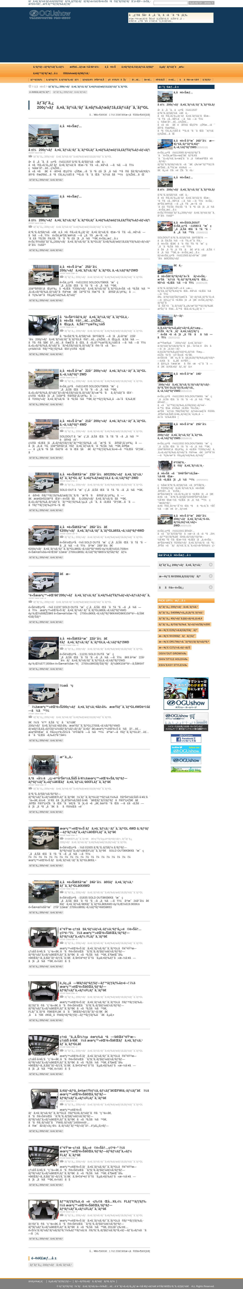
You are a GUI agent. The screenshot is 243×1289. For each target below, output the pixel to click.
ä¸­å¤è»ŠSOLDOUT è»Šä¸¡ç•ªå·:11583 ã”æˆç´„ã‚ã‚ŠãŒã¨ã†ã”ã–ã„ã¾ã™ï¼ (193, 227)
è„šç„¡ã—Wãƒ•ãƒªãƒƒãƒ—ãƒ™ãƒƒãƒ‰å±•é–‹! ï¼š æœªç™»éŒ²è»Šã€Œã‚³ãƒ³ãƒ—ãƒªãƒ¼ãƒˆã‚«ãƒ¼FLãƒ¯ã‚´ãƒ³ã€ (97, 986)
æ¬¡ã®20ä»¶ (133, 114)
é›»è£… (172, 80)
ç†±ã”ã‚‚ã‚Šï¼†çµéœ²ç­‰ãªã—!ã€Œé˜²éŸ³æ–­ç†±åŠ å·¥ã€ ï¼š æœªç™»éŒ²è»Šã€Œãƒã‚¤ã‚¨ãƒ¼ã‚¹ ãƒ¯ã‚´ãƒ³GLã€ (101, 1040)
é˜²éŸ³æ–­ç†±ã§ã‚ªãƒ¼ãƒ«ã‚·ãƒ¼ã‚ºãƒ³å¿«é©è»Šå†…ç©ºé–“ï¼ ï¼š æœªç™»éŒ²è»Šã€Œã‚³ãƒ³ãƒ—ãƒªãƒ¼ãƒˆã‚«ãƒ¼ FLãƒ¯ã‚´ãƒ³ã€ (101, 932)
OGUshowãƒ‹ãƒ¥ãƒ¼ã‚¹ (76, 73)
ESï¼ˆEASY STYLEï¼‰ (173, 665)
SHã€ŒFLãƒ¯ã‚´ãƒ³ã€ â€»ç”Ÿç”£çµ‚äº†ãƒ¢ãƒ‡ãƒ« (93, 839)
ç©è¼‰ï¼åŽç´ (118, 80)
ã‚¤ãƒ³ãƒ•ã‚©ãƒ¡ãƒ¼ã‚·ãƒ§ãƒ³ (138, 67)
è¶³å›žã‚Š (160, 80)
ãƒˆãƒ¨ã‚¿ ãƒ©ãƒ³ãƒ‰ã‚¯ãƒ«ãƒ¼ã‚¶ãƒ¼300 (184, 624)
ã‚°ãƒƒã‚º (207, 80)
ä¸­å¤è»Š (110, 67)
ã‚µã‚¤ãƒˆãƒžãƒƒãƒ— (59, 1281)
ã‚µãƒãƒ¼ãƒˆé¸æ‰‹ (171, 67)
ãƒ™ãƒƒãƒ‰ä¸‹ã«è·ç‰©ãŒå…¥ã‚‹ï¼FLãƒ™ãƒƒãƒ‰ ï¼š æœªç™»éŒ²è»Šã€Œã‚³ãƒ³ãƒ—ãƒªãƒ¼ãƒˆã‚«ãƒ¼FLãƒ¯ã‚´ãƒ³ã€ (103, 1205)
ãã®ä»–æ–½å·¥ (189, 80)
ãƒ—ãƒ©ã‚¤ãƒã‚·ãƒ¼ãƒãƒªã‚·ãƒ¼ (95, 1281)
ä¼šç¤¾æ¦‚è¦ (36, 1281)
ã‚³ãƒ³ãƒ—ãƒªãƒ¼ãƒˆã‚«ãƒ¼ (48, 67)
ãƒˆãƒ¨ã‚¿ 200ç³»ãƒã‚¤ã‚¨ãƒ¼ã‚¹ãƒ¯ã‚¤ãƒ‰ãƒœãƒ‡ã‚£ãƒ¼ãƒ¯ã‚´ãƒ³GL (88, 86)
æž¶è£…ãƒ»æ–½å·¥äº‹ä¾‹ (84, 67)
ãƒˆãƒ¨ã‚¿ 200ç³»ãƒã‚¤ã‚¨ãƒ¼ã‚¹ (70, 92)
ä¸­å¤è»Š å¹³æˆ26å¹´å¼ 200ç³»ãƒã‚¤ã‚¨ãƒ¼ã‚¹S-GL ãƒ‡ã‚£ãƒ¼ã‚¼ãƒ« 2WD (192, 520)
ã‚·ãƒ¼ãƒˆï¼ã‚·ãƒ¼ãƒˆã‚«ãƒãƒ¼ (62, 80)
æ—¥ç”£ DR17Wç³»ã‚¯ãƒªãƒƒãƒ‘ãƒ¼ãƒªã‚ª (184, 641)
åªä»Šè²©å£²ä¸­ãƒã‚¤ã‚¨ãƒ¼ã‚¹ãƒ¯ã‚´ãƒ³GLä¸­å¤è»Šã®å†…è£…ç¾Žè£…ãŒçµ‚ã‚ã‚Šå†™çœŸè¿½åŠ (94, 320)
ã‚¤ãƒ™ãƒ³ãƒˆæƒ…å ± (45, 73)
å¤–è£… (148, 80)
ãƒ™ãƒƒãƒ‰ (36, 80)
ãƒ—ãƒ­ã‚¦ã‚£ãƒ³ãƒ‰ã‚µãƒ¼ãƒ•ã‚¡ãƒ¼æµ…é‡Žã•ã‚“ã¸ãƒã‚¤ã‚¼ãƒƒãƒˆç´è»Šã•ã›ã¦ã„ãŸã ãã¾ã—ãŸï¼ (185, 326)
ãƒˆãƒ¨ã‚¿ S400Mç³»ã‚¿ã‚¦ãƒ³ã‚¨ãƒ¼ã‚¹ (181, 612)
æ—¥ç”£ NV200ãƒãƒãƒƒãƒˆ (177, 636)
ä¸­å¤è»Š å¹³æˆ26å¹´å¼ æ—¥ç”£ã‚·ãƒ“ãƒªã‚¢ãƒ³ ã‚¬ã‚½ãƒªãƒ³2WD (194, 144)
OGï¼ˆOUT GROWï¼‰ (172, 653)
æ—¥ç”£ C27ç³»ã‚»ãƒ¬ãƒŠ (174, 647)
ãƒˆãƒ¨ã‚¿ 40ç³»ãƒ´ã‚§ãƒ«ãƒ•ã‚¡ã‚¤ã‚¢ (180, 618)
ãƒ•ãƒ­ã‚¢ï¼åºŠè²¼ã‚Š (93, 80)
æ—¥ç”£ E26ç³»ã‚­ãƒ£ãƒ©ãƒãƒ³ (178, 630)
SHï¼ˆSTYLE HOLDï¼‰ (173, 659)
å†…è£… (136, 80)
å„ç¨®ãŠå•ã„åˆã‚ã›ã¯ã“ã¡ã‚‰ (171, 17)
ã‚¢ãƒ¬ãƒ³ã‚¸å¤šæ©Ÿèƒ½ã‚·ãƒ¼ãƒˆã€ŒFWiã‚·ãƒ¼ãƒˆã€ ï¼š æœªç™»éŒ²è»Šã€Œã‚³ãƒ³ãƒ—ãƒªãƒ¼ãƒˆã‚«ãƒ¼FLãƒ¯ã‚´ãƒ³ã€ (104, 1094)
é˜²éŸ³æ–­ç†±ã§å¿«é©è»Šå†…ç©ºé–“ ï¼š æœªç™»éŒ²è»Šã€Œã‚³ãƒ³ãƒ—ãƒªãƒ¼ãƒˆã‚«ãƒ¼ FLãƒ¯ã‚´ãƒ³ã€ (96, 1151)
